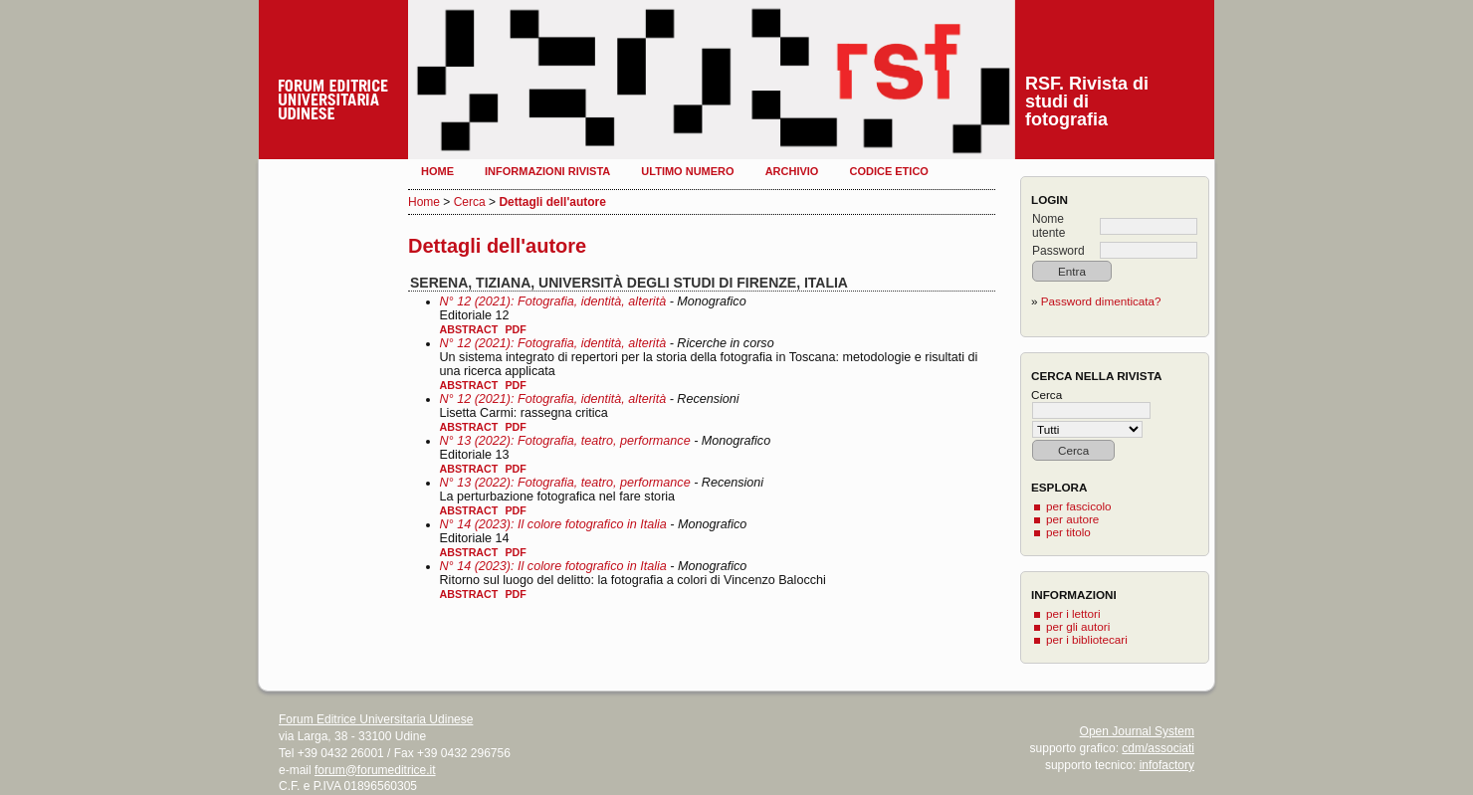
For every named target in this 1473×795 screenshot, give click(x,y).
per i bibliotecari (1087, 639)
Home (437, 171)
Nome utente (1048, 226)
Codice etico (888, 171)
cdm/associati (1158, 748)
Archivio (792, 171)
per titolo (1068, 531)
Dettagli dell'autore (552, 202)
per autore (1072, 518)
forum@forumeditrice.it (375, 770)
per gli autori (1078, 626)
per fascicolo (1079, 505)
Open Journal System (1137, 731)
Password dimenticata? (1101, 301)
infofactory (1167, 765)
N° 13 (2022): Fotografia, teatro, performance (565, 441)
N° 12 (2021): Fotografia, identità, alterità (553, 301)
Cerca (470, 202)
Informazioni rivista (547, 171)
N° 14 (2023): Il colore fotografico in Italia (553, 524)
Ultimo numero (687, 171)
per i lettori (1073, 613)
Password (1058, 251)
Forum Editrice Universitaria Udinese (376, 719)
